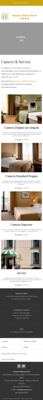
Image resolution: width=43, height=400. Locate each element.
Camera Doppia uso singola (21, 127)
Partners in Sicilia (30, 341)
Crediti (26, 347)
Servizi (21, 273)
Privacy (4, 347)
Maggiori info (21, 139)
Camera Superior (21, 224)
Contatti (5, 341)
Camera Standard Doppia (21, 176)
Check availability (21, 3)
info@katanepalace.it (24, 390)
